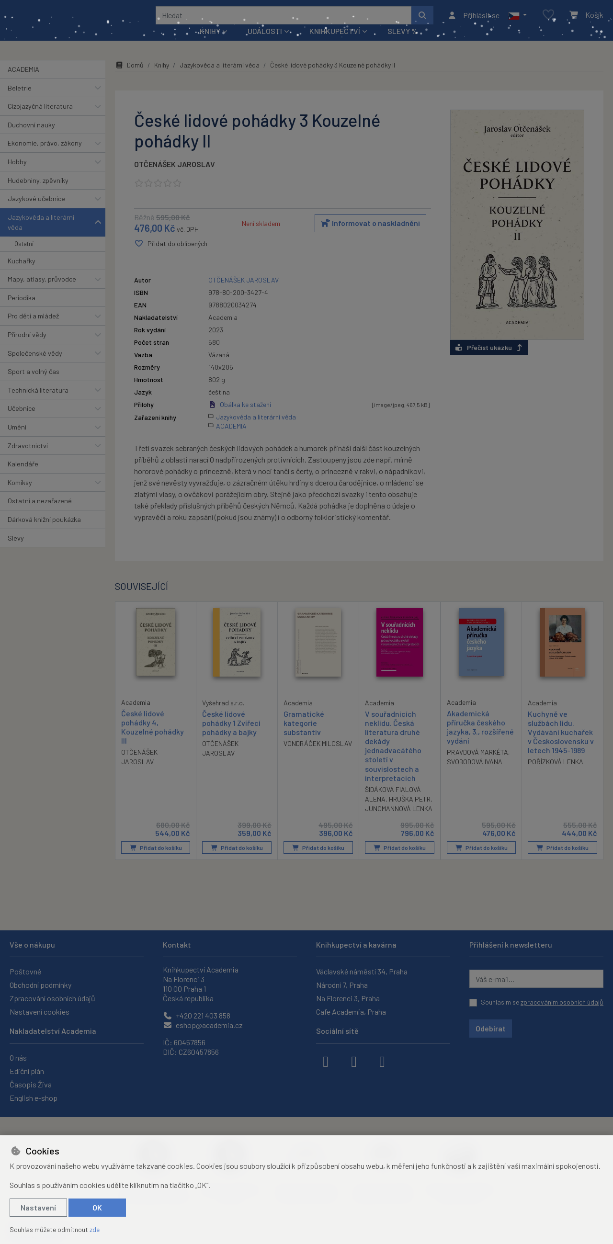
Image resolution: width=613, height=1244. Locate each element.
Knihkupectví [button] (334, 43)
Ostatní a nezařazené (40, 513)
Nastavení (38, 1207)
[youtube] (382, 1060)
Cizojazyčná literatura (40, 119)
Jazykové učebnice (36, 211)
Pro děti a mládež (33, 329)
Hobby (17, 174)
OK (97, 1207)
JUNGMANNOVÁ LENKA (398, 821)
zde (95, 1229)
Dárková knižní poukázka (44, 532)
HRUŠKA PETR (410, 812)
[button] (517, 21)
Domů (129, 78)
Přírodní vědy (27, 347)
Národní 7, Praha (342, 984)
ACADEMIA (23, 82)
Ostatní (24, 256)
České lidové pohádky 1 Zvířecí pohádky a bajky (231, 735)
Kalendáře (23, 477)
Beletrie (20, 100)
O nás (18, 1057)
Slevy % (402, 43)
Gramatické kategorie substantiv (304, 735)
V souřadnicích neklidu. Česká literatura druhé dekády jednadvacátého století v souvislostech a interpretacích (393, 758)
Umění (17, 440)
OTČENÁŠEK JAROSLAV (174, 176)
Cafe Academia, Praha (351, 1011)
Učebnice (21, 421)
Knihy (161, 78)
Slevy (16, 550)
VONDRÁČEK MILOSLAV (318, 756)
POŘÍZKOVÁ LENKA (555, 774)
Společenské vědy (35, 366)
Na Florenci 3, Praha (348, 998)
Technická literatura (38, 403)
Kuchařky (21, 273)
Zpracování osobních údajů (52, 998)
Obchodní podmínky (40, 984)
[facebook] (325, 1060)
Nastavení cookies (39, 1011)
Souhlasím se (542, 1002)
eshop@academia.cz (203, 1024)
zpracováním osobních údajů (562, 1002)
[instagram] (353, 1060)
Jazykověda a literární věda (41, 235)
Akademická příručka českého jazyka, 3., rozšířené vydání (480, 739)
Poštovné (25, 971)
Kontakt (177, 944)
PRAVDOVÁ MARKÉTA (477, 765)
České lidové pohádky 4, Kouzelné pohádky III (152, 739)
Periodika (21, 310)
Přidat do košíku (156, 860)
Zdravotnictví (28, 458)
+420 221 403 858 (196, 1015)
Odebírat (491, 1028)
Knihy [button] (210, 43)
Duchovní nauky (31, 138)
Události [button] (265, 43)
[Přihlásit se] (473, 21)
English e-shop (33, 1097)
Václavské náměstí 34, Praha (362, 971)
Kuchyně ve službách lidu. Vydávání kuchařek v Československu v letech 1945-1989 (561, 745)
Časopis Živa (31, 1084)
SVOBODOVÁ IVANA (474, 774)
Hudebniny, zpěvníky (38, 193)
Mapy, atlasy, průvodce (42, 292)
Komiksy (20, 495)
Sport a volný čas (33, 384)
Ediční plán (27, 1070)
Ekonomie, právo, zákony (45, 156)
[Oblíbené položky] (548, 21)
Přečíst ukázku (489, 360)
